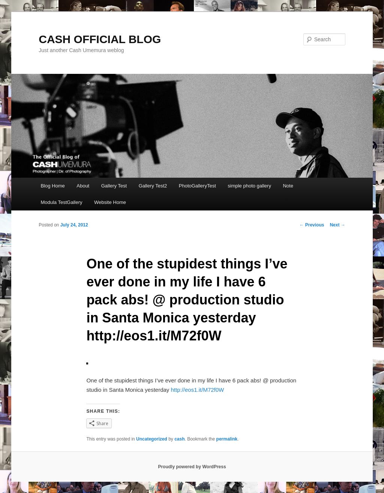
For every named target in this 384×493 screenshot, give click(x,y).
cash (179, 439)
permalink (227, 439)
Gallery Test (114, 186)
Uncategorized (151, 439)
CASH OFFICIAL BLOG (100, 39)
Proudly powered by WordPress (192, 466)
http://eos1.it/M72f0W (197, 390)
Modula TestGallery (61, 202)
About (82, 186)
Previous (311, 225)
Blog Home (52, 186)
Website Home (110, 202)
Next (337, 225)
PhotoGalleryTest (197, 186)
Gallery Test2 (153, 186)
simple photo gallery (249, 186)
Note (288, 186)
